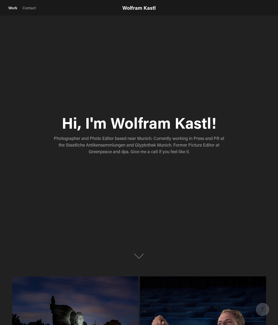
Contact (29, 7)
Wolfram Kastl (139, 7)
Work (12, 7)
